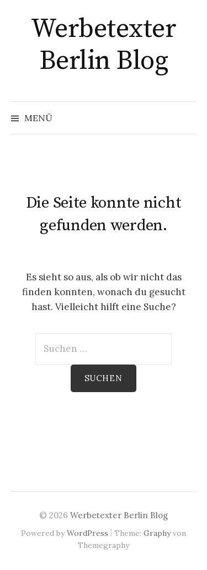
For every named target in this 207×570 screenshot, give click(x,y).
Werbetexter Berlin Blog (104, 45)
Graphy (157, 533)
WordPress (87, 533)
